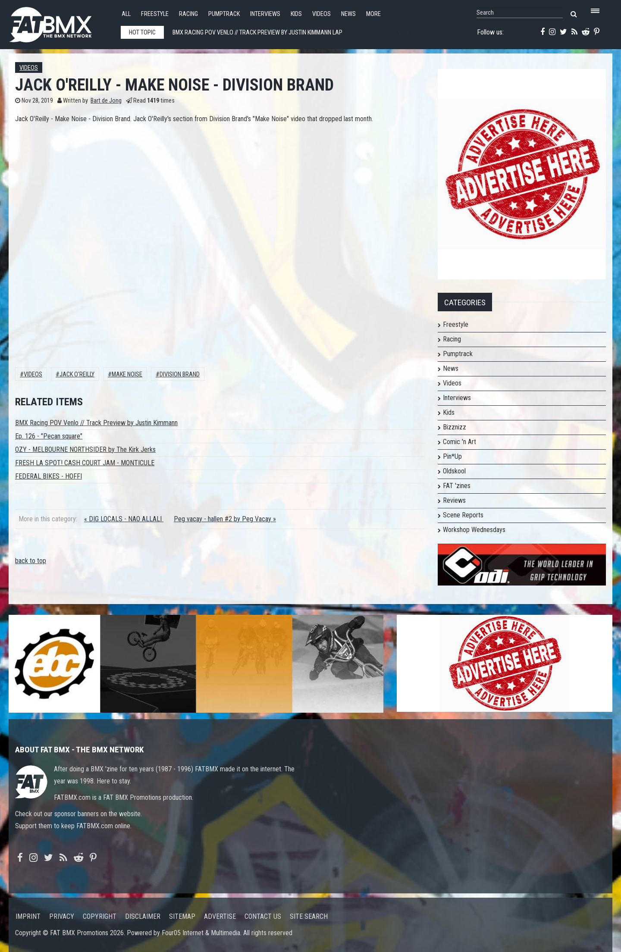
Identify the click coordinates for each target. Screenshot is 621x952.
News (348, 14)
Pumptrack (224, 14)
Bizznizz (454, 427)
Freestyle (155, 14)
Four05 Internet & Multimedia (201, 933)
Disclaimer (142, 916)
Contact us (263, 916)
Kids (296, 14)
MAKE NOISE (127, 374)
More (373, 14)
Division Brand (180, 374)
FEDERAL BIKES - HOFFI (48, 476)
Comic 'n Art (459, 442)
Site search (309, 916)
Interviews (265, 14)
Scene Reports (463, 515)
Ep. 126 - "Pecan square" (48, 436)
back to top (30, 561)
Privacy (61, 916)
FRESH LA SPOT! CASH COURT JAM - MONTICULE (84, 463)
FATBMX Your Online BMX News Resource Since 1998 (60, 22)
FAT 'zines (456, 486)
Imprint (28, 916)
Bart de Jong (106, 100)
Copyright (99, 916)
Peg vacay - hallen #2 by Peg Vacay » (225, 519)
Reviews (454, 500)
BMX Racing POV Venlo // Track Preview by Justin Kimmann (96, 423)
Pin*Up (452, 456)
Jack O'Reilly (77, 374)
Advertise (220, 916)
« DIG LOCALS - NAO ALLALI (123, 519)
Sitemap (182, 916)
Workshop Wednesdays (474, 530)
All (126, 14)
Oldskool (454, 471)
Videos (321, 14)
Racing (188, 14)
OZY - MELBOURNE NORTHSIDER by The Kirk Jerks (85, 449)
